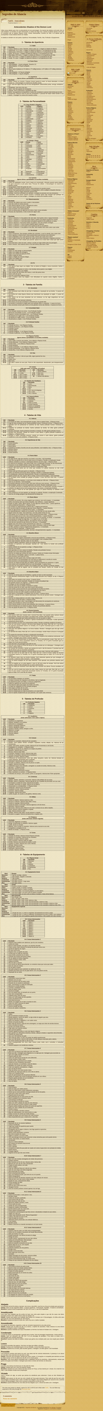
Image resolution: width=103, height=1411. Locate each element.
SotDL (20, 23)
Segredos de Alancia (14, 14)
